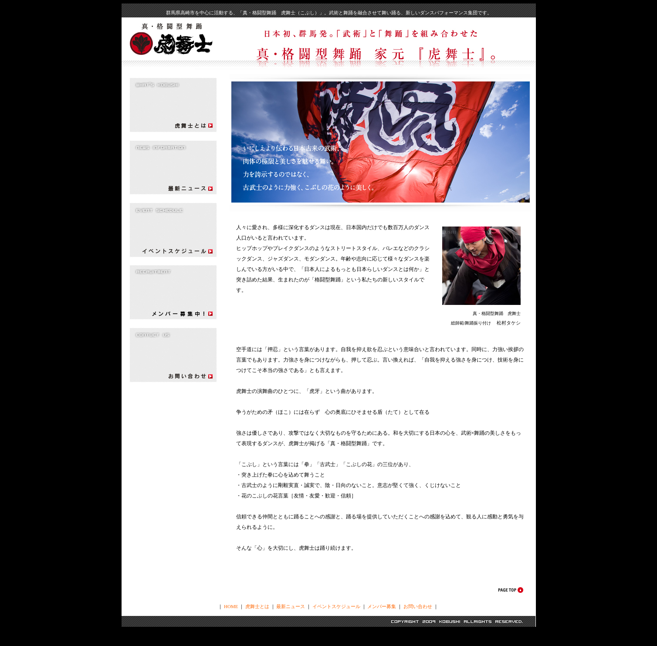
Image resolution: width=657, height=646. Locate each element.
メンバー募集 (381, 606)
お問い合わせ (417, 606)
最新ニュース (290, 606)
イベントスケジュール (336, 606)
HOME (231, 606)
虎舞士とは (257, 606)
